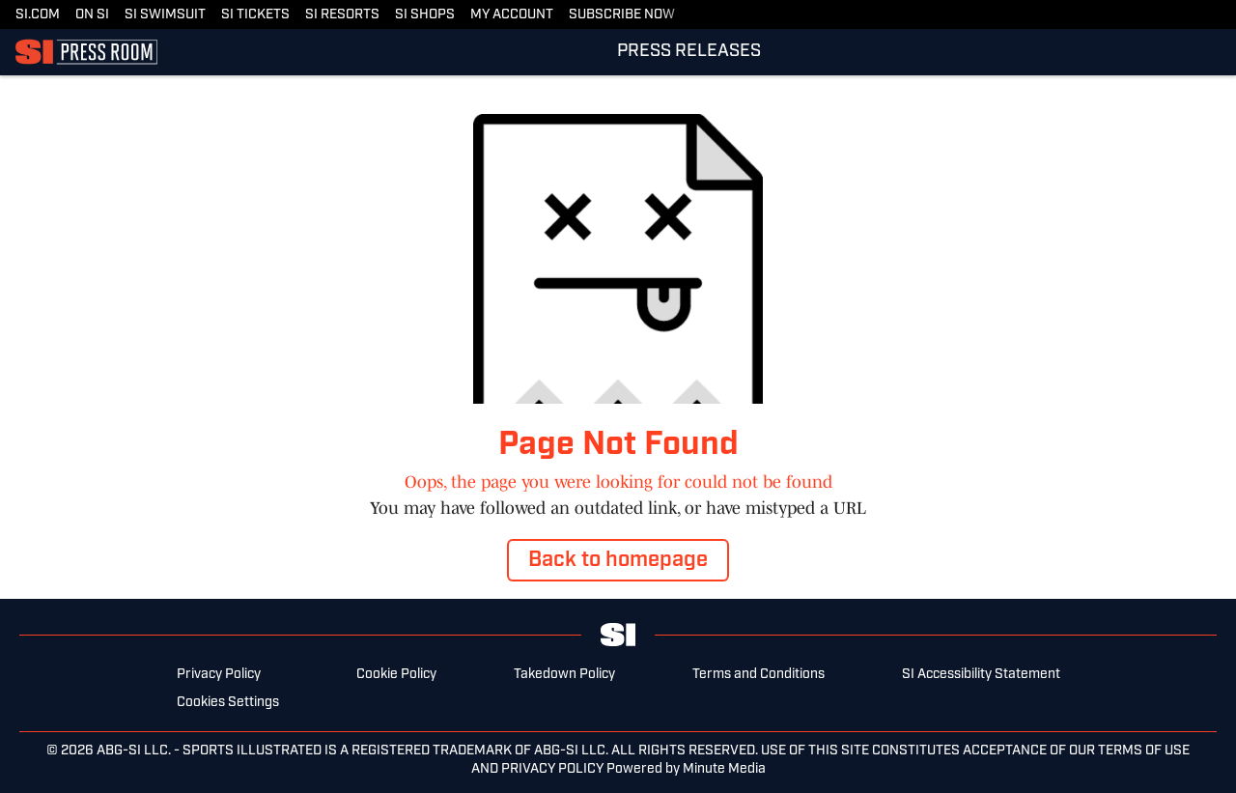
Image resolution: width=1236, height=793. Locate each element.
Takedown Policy (564, 674)
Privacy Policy (219, 674)
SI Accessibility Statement (981, 674)
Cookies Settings (228, 702)
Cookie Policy (396, 674)
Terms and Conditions (758, 674)
